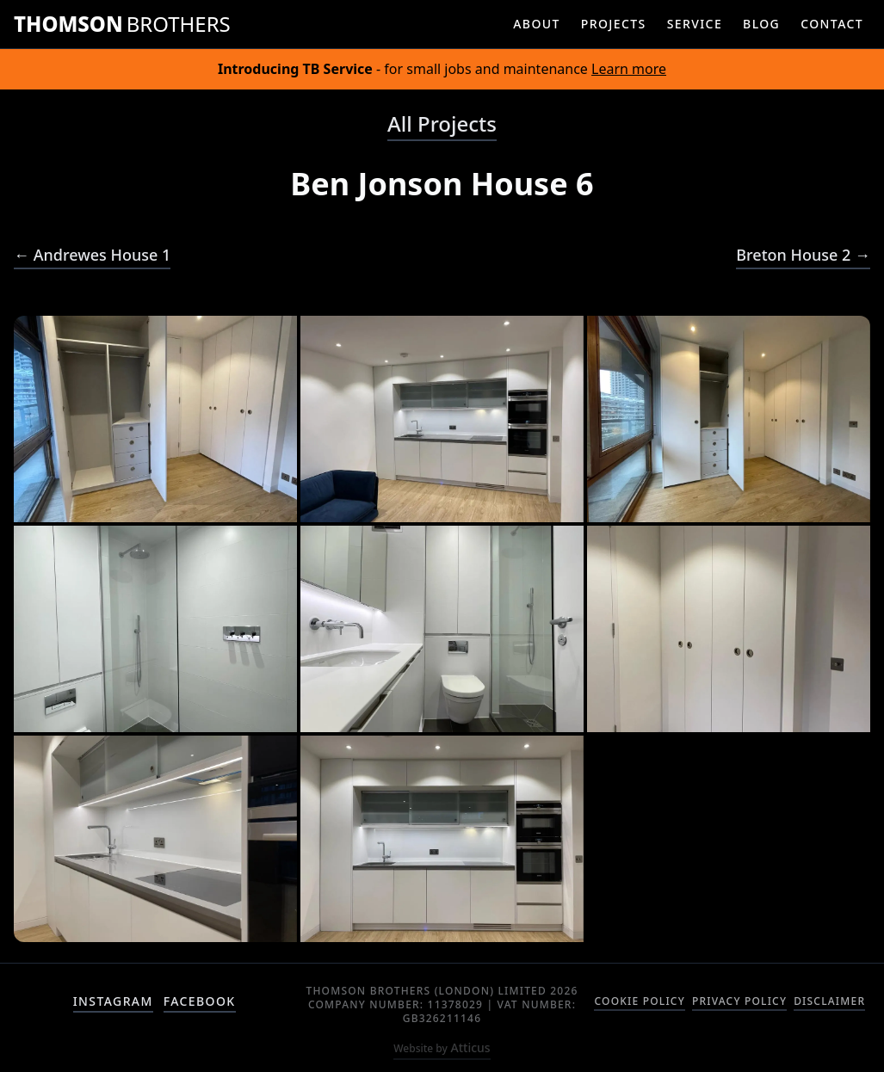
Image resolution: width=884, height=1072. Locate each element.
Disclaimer (829, 1001)
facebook (200, 1001)
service (694, 23)
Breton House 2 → (803, 254)
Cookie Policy (639, 1001)
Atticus (441, 1047)
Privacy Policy (739, 1001)
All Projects (442, 124)
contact (832, 23)
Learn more (628, 68)
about (536, 23)
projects (613, 23)
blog (761, 23)
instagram (113, 1001)
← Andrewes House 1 (92, 254)
